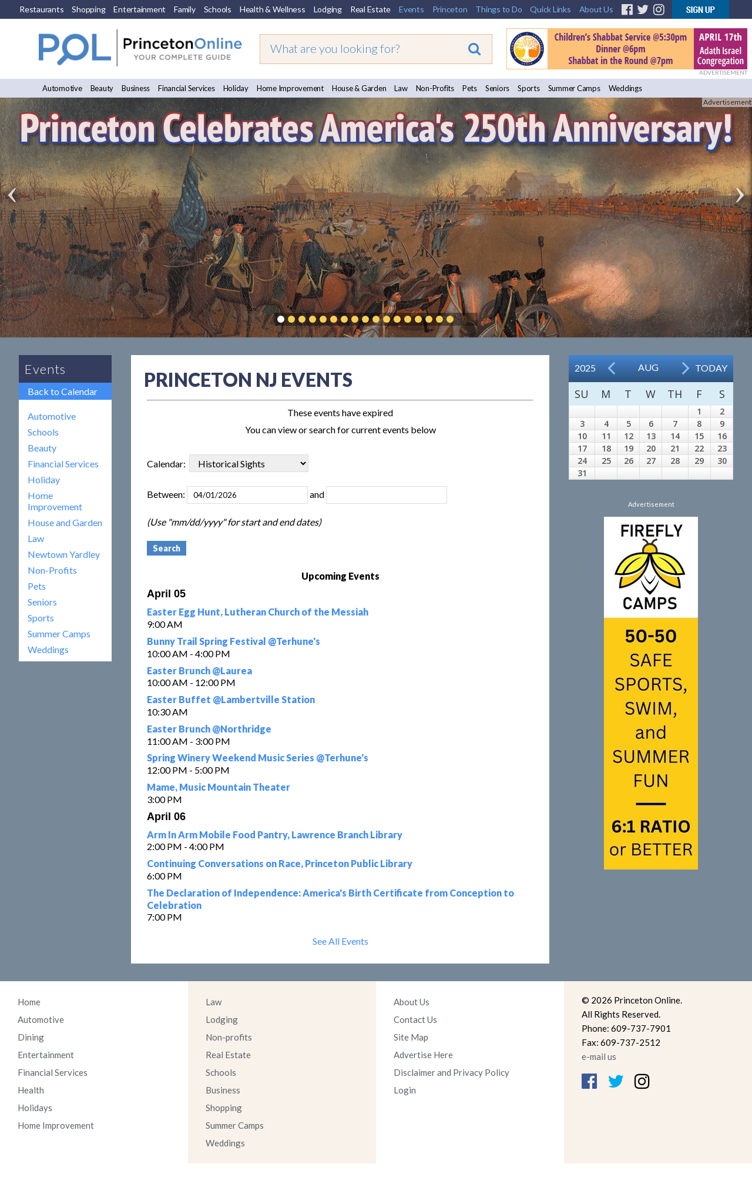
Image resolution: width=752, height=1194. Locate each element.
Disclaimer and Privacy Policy (451, 1072)
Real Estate (370, 9)
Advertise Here (423, 1054)
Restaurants (41, 9)
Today (711, 367)
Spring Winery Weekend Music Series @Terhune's (257, 757)
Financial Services (186, 88)
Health (31, 1090)
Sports (529, 88)
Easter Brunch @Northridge (209, 728)
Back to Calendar (63, 391)
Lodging (328, 9)
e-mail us (599, 1056)
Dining (31, 1037)
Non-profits (229, 1037)
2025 (585, 367)
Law (400, 88)
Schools (217, 9)
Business (136, 88)
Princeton (450, 9)
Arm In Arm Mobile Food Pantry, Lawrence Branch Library (274, 834)
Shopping (88, 9)
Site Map (411, 1037)
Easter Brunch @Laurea (199, 670)
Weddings (625, 88)
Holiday (236, 88)
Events (411, 9)
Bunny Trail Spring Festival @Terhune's (233, 641)
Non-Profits (435, 88)
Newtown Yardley (64, 554)
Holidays (35, 1107)
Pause (467, 319)
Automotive (62, 88)
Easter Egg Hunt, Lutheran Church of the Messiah (257, 611)
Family (185, 9)
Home (29, 1001)
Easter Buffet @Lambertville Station (231, 699)
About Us (596, 9)
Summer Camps (574, 88)
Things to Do (498, 9)
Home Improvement (290, 88)
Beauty (102, 88)
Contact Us (415, 1019)
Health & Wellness (273, 9)
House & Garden (359, 88)
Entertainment (139, 9)
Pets (469, 88)
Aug (648, 367)
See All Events (340, 940)
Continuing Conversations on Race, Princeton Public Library (279, 863)
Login (405, 1090)
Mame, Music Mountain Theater (218, 786)
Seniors (497, 88)
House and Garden (65, 522)
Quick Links (550, 9)
